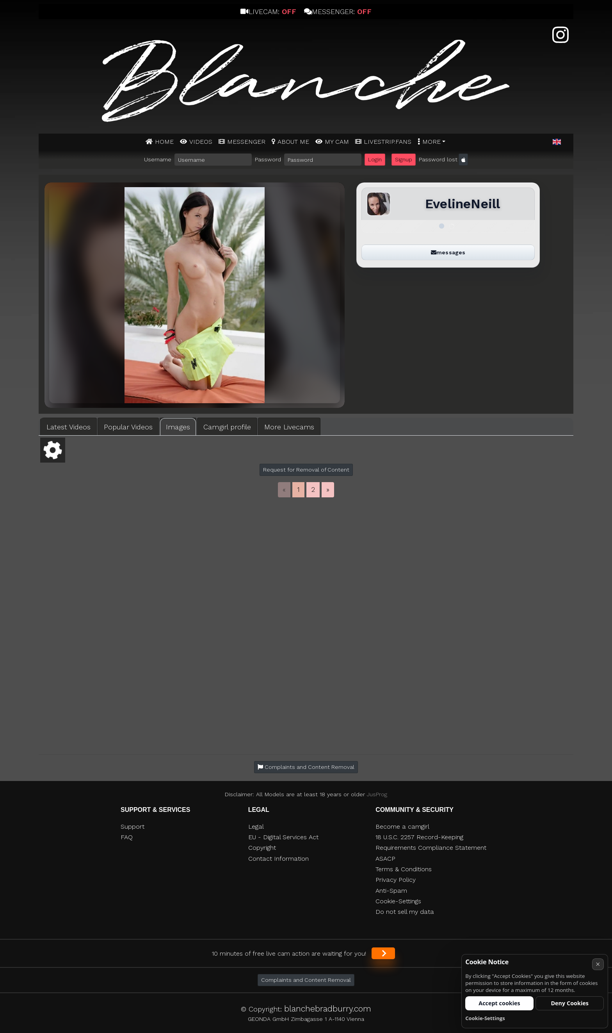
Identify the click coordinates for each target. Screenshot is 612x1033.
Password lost (438, 159)
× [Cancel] (598, 964)
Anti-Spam (391, 890)
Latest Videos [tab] (68, 427)
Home (164, 141)
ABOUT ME (293, 141)
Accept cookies (499, 1003)
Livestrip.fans (387, 141)
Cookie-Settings (398, 901)
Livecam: (268, 11)
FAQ (127, 837)
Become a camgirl (402, 826)
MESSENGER (246, 141)
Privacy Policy (395, 879)
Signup (403, 159)
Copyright (262, 847)
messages (448, 252)
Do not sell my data (404, 911)
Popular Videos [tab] (128, 427)
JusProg (377, 794)
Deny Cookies (570, 1003)
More (431, 141)
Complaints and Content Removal (306, 980)
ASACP (385, 858)
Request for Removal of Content (306, 469)
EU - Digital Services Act (283, 837)
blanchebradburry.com (327, 1008)
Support (132, 826)
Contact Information (278, 858)
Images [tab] (178, 427)
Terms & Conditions (403, 869)
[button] (557, 142)
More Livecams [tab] (289, 427)
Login (375, 159)
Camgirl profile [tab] (227, 427)
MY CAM (337, 141)
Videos (200, 141)
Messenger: (338, 11)
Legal (256, 826)
